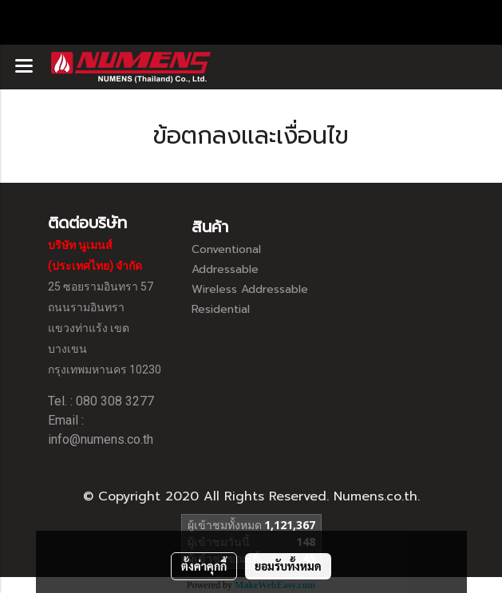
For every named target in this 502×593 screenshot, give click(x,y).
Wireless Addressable (250, 289)
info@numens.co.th (100, 439)
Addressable (225, 269)
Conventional (226, 249)
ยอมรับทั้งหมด (288, 566)
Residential (221, 309)
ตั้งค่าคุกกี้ (204, 566)
